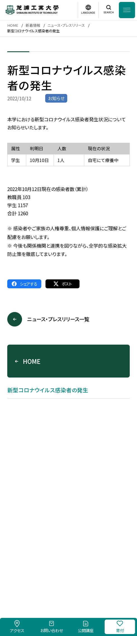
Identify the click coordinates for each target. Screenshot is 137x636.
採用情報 (28, 575)
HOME (12, 25)
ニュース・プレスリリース (66, 25)
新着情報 (33, 25)
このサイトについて (60, 575)
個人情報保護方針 (100, 575)
